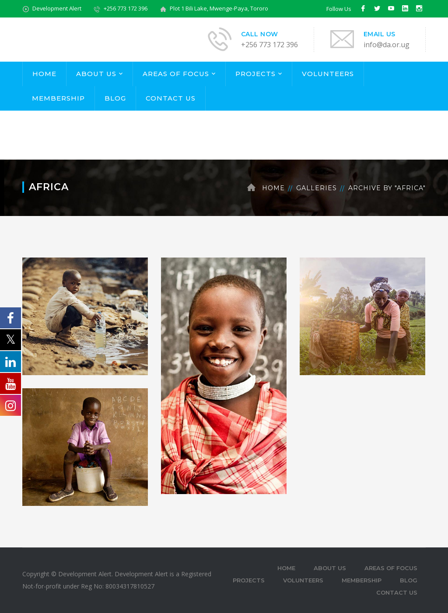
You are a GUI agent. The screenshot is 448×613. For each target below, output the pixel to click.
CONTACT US (171, 98)
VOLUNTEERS (328, 74)
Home (273, 188)
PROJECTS (255, 74)
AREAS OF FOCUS (176, 74)
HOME (44, 74)
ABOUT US (96, 74)
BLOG (115, 98)
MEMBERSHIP (58, 98)
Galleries (316, 188)
